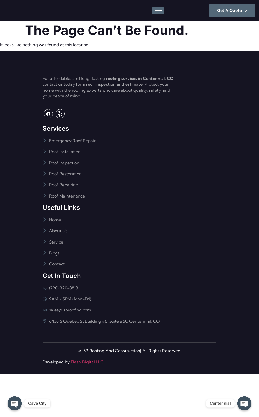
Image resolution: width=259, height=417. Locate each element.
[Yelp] (60, 157)
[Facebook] (48, 157)
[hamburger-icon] (158, 18)
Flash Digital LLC (87, 405)
